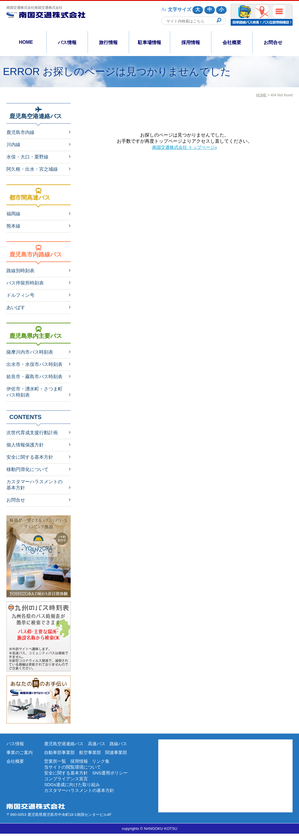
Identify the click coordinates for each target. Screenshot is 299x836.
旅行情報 (108, 42)
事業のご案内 (20, 752)
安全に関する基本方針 (29, 457)
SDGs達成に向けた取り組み (73, 786)
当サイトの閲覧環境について (74, 767)
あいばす (15, 307)
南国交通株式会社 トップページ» (184, 147)
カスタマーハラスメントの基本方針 (34, 484)
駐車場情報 (149, 42)
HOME (26, 42)
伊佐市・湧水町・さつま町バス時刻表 (34, 391)
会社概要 (231, 42)
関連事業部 (120, 752)
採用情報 (190, 42)
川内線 (13, 144)
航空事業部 (93, 752)
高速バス (100, 743)
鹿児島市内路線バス (35, 251)
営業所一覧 (55, 761)
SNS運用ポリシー (114, 774)
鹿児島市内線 (20, 132)
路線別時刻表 (20, 270)
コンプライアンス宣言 (67, 780)
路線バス (122, 743)
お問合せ (273, 42)
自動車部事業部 (60, 752)
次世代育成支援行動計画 (32, 432)
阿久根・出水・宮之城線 (32, 169)
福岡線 (13, 213)
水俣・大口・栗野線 (27, 156)
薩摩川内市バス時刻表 (29, 352)
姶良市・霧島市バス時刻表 (34, 376)
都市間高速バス (29, 194)
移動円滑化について (27, 469)
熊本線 (13, 226)
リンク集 (104, 761)
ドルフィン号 (20, 295)
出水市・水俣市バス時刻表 (34, 364)
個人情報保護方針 (25, 444)
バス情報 (67, 42)
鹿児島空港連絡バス (35, 113)
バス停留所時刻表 (25, 282)
